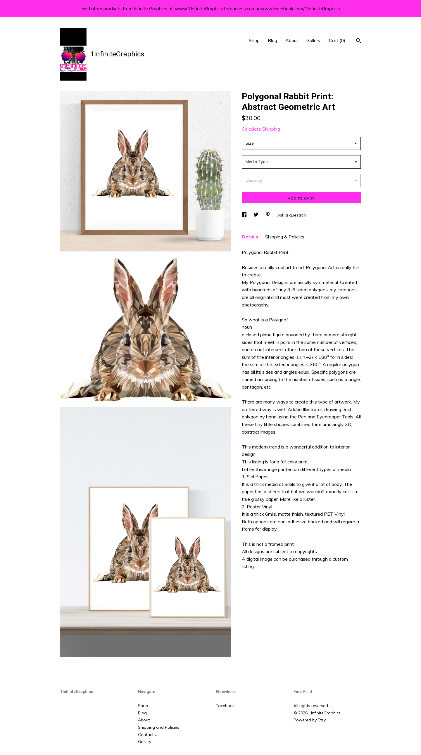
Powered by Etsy (310, 720)
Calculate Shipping (261, 129)
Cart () (337, 40)
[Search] (358, 41)
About (291, 40)
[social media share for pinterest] (268, 215)
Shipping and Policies (158, 727)
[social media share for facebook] (245, 215)
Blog (272, 40)
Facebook (225, 705)
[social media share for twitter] (256, 215)
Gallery (313, 40)
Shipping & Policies (284, 237)
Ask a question (291, 215)
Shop (254, 40)
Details (250, 237)
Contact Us (149, 734)
